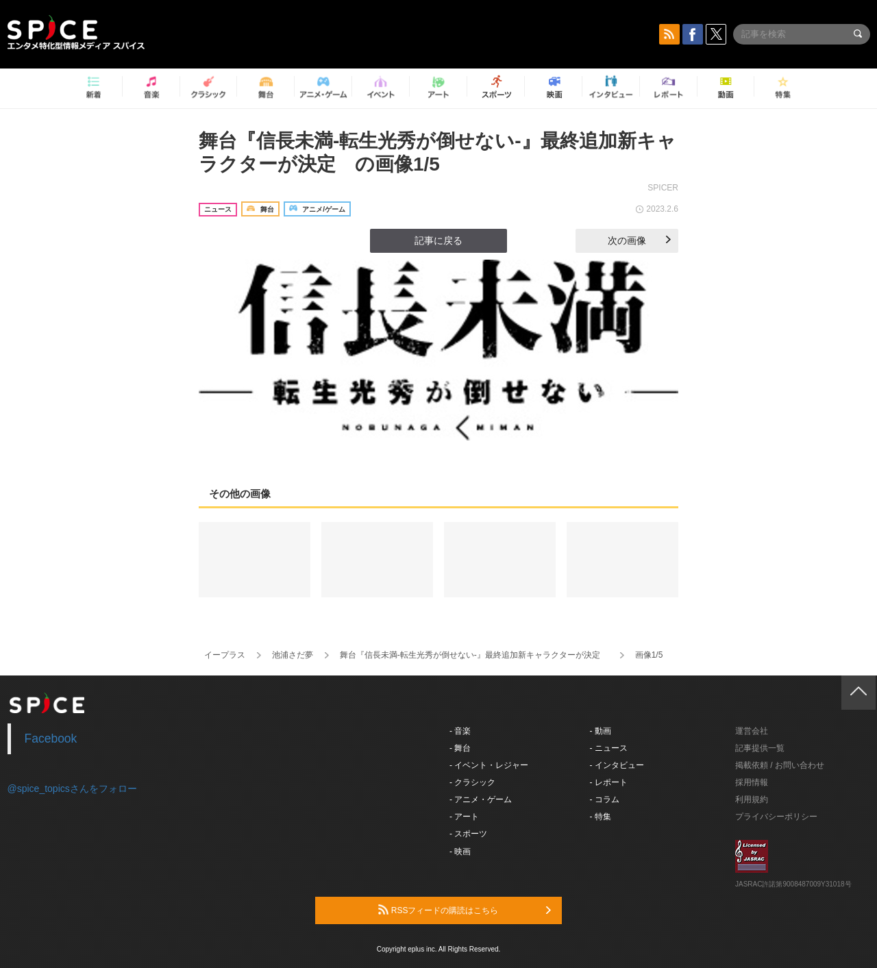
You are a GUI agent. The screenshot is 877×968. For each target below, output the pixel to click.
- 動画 (600, 731)
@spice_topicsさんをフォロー (72, 788)
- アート (464, 816)
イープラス (224, 655)
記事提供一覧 (760, 748)
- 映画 (460, 851)
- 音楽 (460, 731)
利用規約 (751, 799)
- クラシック (472, 782)
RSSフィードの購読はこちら (464, 909)
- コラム (604, 799)
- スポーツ (468, 834)
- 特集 (600, 816)
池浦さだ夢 (292, 655)
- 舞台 (460, 748)
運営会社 (751, 731)
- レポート (609, 782)
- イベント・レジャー (488, 765)
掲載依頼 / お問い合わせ (779, 765)
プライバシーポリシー (776, 816)
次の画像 (639, 240)
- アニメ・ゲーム (480, 799)
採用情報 (751, 782)
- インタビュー (617, 765)
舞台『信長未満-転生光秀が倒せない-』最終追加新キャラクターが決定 (474, 655)
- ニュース (609, 748)
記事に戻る (438, 240)
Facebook (51, 738)
